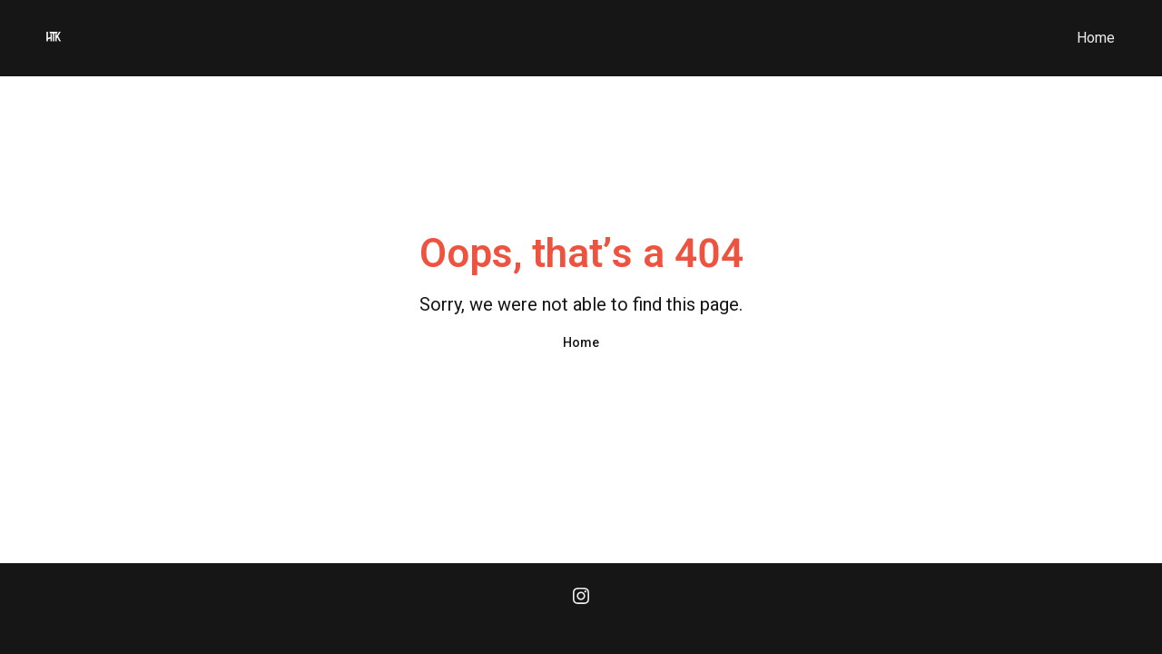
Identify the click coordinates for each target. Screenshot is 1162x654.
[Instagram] (581, 597)
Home (1096, 37)
